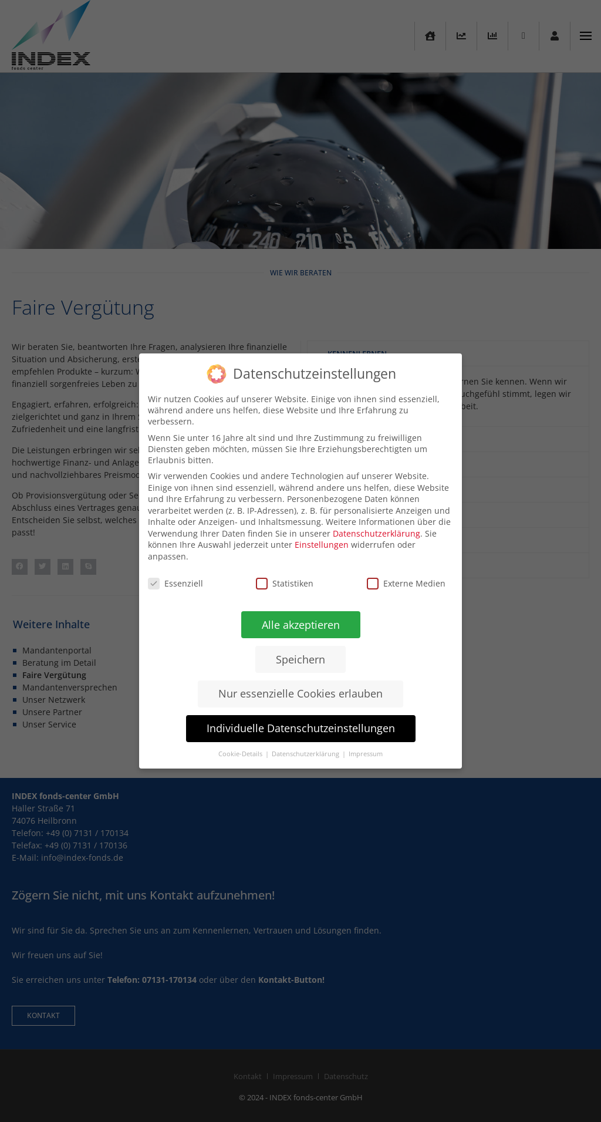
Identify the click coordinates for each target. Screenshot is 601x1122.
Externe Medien (406, 583)
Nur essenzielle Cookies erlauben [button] (300, 693)
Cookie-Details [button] (241, 754)
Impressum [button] (366, 754)
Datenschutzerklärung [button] (306, 754)
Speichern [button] (300, 659)
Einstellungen (322, 544)
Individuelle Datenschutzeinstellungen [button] (301, 728)
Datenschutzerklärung (376, 533)
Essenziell (175, 583)
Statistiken (284, 583)
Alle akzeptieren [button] (301, 625)
